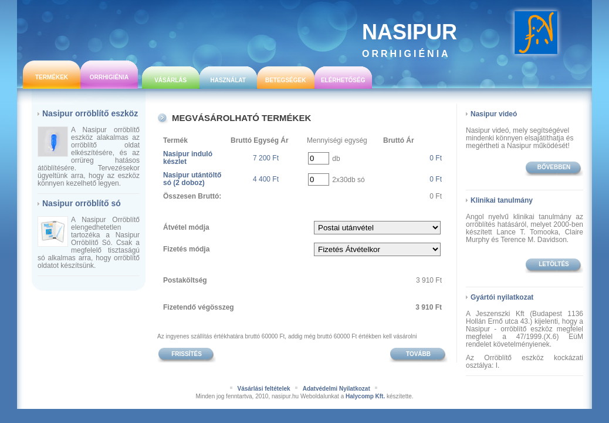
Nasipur (409, 39)
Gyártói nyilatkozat (502, 297)
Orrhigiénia (109, 77)
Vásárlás (170, 80)
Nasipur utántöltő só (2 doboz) (192, 179)
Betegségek (285, 80)
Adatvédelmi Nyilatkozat (336, 388)
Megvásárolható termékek (241, 118)
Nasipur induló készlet (187, 158)
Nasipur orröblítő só (81, 203)
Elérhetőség (343, 80)
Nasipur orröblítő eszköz (90, 113)
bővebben (554, 167)
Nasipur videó (494, 114)
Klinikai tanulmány (502, 200)
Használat (227, 80)
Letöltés (554, 264)
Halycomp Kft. (365, 396)
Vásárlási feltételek (263, 388)
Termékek (51, 77)
